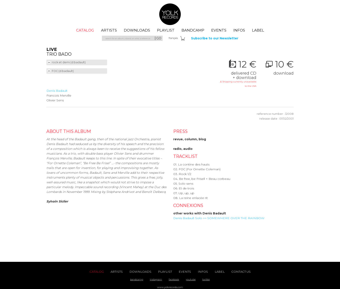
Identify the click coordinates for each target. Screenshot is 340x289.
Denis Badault (56, 91)
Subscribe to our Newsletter (214, 38)
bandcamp (136, 279)
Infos (239, 30)
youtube (191, 279)
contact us (241, 271)
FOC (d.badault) (63, 71)
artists (109, 30)
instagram (156, 279)
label (258, 30)
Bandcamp (192, 30)
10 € (275, 67)
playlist (166, 30)
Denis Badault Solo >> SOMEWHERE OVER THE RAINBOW (218, 218)
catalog (85, 30)
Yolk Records (170, 14)
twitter (206, 279)
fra (173, 38)
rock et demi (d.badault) (69, 62)
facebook (174, 279)
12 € (238, 74)
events (218, 30)
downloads (137, 30)
